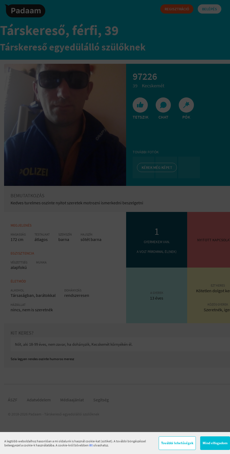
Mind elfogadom (215, 443)
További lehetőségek (177, 443)
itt (91, 445)
